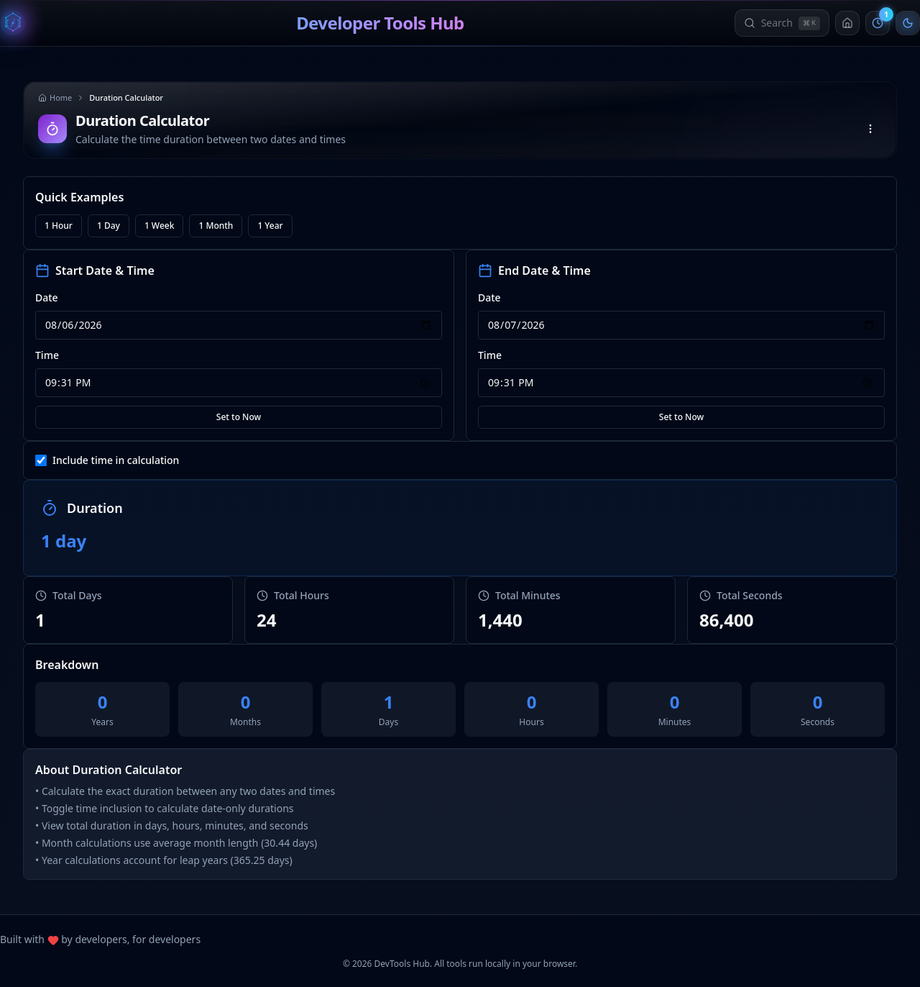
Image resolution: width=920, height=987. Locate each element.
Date (46, 297)
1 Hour (59, 225)
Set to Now (238, 417)
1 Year (269, 225)
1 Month (215, 225)
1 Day (108, 225)
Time (47, 355)
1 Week (159, 225)
